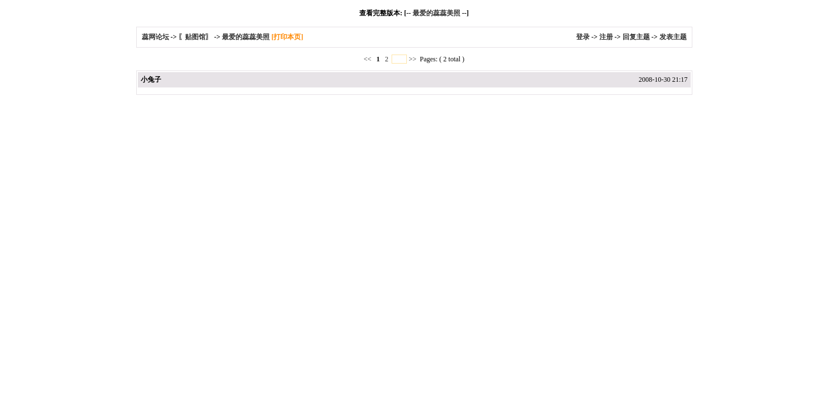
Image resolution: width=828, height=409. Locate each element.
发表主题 (673, 37)
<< (368, 59)
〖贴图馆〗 (195, 37)
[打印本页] (287, 37)
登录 (583, 37)
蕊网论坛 (155, 37)
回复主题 (636, 37)
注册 (606, 37)
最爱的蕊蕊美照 (436, 13)
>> (413, 59)
